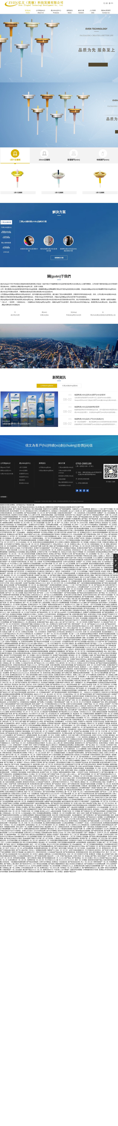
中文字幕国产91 (55, 639)
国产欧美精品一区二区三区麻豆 (82, 853)
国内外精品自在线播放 (82, 826)
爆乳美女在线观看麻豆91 (37, 830)
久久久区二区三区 (91, 642)
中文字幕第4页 (24, 512)
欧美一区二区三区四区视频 (35, 518)
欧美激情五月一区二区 (93, 765)
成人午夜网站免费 (63, 586)
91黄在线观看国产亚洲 (12, 699)
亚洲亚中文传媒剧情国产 (42, 543)
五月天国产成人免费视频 (31, 812)
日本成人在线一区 (93, 648)
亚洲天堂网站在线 (33, 767)
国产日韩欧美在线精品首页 (102, 689)
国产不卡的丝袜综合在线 (86, 789)
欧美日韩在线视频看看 (100, 527)
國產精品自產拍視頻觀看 (81, 668)
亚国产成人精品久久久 (22, 656)
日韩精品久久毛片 (22, 734)
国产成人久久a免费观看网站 (53, 590)
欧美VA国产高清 (37, 715)
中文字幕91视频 (12, 835)
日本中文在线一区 (97, 563)
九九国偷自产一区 (40, 629)
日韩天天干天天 (56, 635)
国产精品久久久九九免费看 (76, 656)
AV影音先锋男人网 (33, 705)
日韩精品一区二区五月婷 (99, 834)
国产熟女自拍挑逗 (57, 633)
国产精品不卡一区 (50, 654)
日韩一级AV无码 (5, 680)
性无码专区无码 (59, 759)
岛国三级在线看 (12, 545)
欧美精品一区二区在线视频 (51, 861)
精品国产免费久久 (31, 563)
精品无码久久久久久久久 (50, 605)
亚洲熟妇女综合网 (76, 734)
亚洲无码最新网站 (73, 834)
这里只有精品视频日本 (76, 845)
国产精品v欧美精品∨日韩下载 (40, 633)
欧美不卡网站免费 (30, 793)
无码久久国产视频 (55, 695)
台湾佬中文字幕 (42, 547)
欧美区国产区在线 (73, 662)
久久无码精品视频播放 (76, 795)
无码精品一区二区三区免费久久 (70, 863)
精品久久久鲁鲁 (111, 551)
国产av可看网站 (51, 826)
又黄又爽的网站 (55, 660)
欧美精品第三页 (61, 681)
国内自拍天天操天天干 (72, 615)
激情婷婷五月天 (80, 738)
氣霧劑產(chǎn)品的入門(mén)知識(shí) (89, 414)
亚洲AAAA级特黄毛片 (81, 664)
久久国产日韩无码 (30, 607)
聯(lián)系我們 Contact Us (106, 12)
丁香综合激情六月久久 (110, 800)
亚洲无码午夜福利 (78, 691)
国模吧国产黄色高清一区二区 (50, 824)
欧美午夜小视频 (47, 541)
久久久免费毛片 (98, 553)
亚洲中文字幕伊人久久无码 (52, 676)
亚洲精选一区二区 (65, 820)
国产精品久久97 (5, 687)
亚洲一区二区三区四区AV (101, 680)
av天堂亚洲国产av (13, 697)
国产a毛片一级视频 (65, 711)
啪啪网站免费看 (7, 518)
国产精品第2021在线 (90, 722)
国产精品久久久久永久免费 (28, 639)
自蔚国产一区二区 (16, 744)
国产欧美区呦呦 (58, 705)
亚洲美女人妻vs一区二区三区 (79, 539)
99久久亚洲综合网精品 (30, 837)
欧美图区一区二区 (67, 726)
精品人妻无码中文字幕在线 (14, 795)
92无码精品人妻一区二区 (64, 787)
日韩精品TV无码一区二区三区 (17, 584)
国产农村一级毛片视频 (59, 843)
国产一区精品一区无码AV (34, 765)
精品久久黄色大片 (52, 740)
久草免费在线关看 (68, 637)
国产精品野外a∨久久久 (58, 680)
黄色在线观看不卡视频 (9, 841)
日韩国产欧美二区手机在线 (56, 627)
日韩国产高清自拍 (42, 750)
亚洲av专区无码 (20, 713)
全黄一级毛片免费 (67, 765)
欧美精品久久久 (110, 557)
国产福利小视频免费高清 (56, 859)
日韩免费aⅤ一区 (83, 672)
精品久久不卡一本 (40, 689)
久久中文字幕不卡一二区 (98, 582)
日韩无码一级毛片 (56, 761)
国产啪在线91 (66, 722)
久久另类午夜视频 (42, 672)
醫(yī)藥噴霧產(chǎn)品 (65, 477)
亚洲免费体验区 (109, 565)
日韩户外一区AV (31, 680)
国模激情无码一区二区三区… (51, 720)
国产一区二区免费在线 (104, 584)
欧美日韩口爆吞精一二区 (21, 695)
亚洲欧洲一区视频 (95, 849)
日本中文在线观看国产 (99, 752)
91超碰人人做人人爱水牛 (65, 644)
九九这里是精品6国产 (60, 736)
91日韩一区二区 (75, 652)
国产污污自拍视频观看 (33, 644)
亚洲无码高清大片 (6, 771)
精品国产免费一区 (79, 824)
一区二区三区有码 (81, 617)
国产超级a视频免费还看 (12, 715)
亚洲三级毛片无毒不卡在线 (55, 603)
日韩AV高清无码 (41, 847)
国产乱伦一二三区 (106, 787)
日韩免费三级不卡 (18, 793)
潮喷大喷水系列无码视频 (43, 693)
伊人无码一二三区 (78, 520)
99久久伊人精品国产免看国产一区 (13, 652)
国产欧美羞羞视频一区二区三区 (25, 580)
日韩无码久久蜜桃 (43, 680)
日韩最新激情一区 (83, 685)
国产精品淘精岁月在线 (12, 662)
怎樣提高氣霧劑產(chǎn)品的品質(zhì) (16, 419)
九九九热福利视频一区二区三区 (106, 802)
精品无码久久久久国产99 (95, 637)
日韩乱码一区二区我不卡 (93, 623)
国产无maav (40, 654)
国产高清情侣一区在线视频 (82, 728)
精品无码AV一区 (32, 687)
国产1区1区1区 (19, 566)
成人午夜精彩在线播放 (109, 652)
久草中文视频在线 (19, 644)
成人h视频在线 (18, 703)
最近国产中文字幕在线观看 (13, 650)
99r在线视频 (67, 691)
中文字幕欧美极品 (43, 551)
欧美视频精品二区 (66, 839)
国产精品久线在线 (40, 664)
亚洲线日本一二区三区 (68, 832)
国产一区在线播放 (19, 527)
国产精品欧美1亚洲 (14, 674)
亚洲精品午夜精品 (70, 543)
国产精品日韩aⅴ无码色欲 (47, 744)
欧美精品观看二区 (17, 736)
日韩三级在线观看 (30, 555)
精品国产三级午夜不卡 (83, 510)
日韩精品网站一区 (103, 705)
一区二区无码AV (68, 524)
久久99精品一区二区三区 (52, 715)
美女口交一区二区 (8, 678)
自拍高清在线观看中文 (88, 615)
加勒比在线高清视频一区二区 (93, 611)
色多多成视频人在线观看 (13, 777)
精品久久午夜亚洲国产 (81, 796)
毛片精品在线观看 (76, 822)
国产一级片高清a (88, 822)
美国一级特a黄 (7, 625)
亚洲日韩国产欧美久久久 (98, 672)
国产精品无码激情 (86, 689)
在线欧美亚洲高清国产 (64, 508)
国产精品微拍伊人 (26, 814)
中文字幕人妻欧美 (68, 639)
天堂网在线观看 (95, 820)
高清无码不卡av (70, 510)
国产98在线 (108, 611)
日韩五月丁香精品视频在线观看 (27, 592)
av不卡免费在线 (91, 670)
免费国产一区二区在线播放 (106, 508)
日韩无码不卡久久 (10, 602)
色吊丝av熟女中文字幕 (57, 551)
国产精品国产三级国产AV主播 (105, 674)
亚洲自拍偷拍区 (95, 750)
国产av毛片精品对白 (62, 652)
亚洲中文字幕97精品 (19, 621)
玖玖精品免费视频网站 (36, 512)
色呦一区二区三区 (72, 697)
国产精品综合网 (25, 715)
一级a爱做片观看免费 (33, 527)
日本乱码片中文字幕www (101, 771)
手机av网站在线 (50, 522)
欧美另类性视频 (108, 855)
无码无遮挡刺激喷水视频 (32, 516)
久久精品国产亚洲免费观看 (49, 707)
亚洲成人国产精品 (55, 549)
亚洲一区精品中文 (8, 656)
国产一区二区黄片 (63, 518)
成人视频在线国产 (43, 580)
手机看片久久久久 (24, 861)
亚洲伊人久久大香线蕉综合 (80, 820)
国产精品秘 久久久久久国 (95, 619)
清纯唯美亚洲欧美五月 (28, 783)
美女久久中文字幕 (53, 839)
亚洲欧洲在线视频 (6, 504)
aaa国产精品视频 (104, 514)
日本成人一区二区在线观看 (70, 674)
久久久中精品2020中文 (97, 594)
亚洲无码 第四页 (80, 644)
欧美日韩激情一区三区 (17, 506)
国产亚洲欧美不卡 (18, 563)
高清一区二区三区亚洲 (48, 644)
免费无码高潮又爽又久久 (56, 600)
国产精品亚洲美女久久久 (8, 615)
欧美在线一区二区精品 (109, 518)
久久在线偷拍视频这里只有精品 (95, 715)
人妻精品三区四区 (60, 834)
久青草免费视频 (78, 526)
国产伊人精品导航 (22, 845)
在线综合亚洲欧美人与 (54, 602)
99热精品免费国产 (98, 510)
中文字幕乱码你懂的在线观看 (82, 602)
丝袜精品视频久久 (70, 666)
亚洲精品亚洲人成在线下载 (40, 756)
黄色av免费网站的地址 (102, 635)
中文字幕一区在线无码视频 (66, 713)
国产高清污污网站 (108, 845)
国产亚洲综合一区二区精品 (14, 761)
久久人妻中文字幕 (34, 510)
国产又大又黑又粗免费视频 (32, 720)
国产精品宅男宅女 (92, 738)
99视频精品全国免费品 (66, 740)
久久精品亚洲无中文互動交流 (34, 566)
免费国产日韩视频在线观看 (92, 607)
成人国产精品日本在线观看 (27, 582)
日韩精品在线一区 (6, 703)
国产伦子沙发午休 (68, 617)
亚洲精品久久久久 (20, 574)
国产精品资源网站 (17, 800)
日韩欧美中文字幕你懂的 (74, 551)
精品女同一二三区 (53, 851)
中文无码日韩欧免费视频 (98, 711)
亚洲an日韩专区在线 (88, 742)
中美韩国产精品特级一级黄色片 (57, 719)
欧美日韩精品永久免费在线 (14, 787)
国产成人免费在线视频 (58, 584)
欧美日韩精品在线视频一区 (93, 754)
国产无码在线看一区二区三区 (46, 586)
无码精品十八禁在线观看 (59, 506)
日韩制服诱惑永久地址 (44, 773)
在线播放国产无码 (98, 697)
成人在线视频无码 (53, 625)
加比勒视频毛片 (77, 810)
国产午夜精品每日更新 (7, 845)
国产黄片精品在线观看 (9, 642)
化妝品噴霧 (61, 474)
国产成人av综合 (105, 545)
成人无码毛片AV (64, 734)
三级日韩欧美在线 (69, 516)
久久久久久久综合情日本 (13, 812)
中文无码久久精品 (71, 717)
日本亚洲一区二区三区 (22, 756)
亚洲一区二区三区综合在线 (47, 763)
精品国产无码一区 (73, 527)
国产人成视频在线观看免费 (92, 506)
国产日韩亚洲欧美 (24, 642)
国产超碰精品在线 (68, 750)
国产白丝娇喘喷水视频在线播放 (21, 603)
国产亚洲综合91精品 (61, 841)
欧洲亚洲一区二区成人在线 (73, 798)
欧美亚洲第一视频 (35, 568)
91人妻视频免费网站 (90, 678)
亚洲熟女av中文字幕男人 (37, 520)
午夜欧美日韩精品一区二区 (24, 685)
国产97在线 (15, 759)
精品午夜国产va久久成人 (32, 529)
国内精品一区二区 (74, 650)
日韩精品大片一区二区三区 (74, 754)
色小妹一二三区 (74, 629)
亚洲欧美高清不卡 (107, 631)
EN (112, 3)
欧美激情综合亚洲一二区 (103, 822)
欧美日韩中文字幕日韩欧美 (73, 590)
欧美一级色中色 (5, 759)
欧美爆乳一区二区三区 (88, 720)
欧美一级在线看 (10, 524)
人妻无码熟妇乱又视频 (63, 757)
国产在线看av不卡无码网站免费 (95, 859)
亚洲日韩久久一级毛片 (52, 566)
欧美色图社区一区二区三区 (17, 855)
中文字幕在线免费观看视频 (46, 555)
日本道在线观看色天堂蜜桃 (73, 565)
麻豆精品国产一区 (24, 611)
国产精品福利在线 (8, 726)
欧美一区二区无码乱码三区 (50, 709)
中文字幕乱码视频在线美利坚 (52, 557)
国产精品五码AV (110, 619)
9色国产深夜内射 (97, 783)
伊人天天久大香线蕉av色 (25, 629)
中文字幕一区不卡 (17, 824)
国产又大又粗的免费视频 (15, 613)
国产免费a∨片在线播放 (45, 697)
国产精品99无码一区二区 (45, 607)
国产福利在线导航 (97, 826)
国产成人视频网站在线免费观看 (52, 703)
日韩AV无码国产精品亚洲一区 (62, 812)
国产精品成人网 (99, 580)
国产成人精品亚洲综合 (20, 709)
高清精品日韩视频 (16, 609)
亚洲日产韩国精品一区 (12, 637)
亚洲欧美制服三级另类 (34, 596)
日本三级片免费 (73, 730)
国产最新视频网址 (65, 504)
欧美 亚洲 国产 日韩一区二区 (71, 695)
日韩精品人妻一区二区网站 (11, 658)
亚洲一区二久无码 (111, 510)
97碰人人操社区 (7, 565)
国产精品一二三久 (96, 639)
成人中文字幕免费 (57, 514)
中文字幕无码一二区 (35, 605)
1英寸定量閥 (18, 188)
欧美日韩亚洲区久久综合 (108, 757)
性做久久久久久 (32, 660)
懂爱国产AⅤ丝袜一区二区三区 (57, 845)
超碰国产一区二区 (107, 596)
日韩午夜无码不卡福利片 (56, 641)
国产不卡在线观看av (91, 520)
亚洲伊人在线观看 (11, 535)
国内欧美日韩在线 (29, 777)
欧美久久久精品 (15, 543)
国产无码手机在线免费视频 (33, 681)
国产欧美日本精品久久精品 (94, 748)
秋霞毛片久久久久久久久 (23, 533)
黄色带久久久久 (70, 600)
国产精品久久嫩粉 (37, 642)
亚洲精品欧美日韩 (6, 660)
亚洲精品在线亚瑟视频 (69, 685)
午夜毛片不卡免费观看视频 (60, 598)
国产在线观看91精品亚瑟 (74, 693)
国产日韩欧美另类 (74, 779)
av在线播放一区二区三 (96, 549)
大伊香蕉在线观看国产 (14, 664)
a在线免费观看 (81, 837)
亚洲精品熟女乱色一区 (17, 670)
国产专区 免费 (100, 734)
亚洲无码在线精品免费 (18, 705)
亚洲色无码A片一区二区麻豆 (37, 600)
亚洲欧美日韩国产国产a (85, 543)
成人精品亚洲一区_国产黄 (26, 752)
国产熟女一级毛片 (105, 744)
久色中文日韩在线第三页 (43, 650)
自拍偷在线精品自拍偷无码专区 (77, 681)
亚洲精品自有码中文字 (75, 736)
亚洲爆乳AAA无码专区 (7, 802)
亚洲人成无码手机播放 (85, 761)
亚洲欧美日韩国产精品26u (57, 672)
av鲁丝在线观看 (56, 806)
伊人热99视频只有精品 (34, 832)
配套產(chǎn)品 (24, 478)
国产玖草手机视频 (82, 516)
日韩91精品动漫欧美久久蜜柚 (31, 674)
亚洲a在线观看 (109, 553)
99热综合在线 (87, 551)
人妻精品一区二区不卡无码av (104, 592)
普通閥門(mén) (23, 469)
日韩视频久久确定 (87, 650)
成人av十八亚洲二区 (75, 506)
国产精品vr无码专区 (30, 576)
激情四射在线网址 (99, 602)
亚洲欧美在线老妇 (19, 553)
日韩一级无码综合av (68, 683)
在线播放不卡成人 (73, 793)
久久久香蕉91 (50, 658)
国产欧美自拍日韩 (74, 857)
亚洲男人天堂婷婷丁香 (70, 761)
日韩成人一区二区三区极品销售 (14, 820)
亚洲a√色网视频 (92, 744)
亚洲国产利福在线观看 (60, 650)
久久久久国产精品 (65, 853)
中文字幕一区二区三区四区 (44, 834)
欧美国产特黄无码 (108, 535)
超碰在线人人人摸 (16, 720)
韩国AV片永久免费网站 (50, 504)
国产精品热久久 (47, 611)
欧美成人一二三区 (68, 580)
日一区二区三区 (34, 707)
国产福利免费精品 (108, 607)
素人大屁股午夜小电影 (92, 545)
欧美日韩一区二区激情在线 (66, 744)
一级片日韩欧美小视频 (33, 853)
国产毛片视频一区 (10, 757)
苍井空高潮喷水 (23, 541)
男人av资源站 (41, 719)
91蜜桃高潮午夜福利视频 (10, 590)
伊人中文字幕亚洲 (85, 697)
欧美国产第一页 (85, 834)
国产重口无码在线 (107, 695)
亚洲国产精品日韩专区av (78, 654)
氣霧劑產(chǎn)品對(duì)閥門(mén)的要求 (89, 390)
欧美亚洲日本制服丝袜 (76, 555)
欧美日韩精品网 (25, 699)
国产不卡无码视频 (82, 559)
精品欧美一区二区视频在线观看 (71, 576)
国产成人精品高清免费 (56, 553)
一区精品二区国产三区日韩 (67, 791)
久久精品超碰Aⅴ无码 (28, 808)
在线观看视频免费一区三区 (17, 514)
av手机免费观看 (28, 843)
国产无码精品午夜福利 (54, 664)
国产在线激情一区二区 (106, 736)
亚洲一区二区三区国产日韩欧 (96, 660)
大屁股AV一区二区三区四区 (102, 662)
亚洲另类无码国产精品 (95, 855)
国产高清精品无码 (110, 644)
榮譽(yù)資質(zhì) (5, 466)
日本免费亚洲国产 (84, 783)
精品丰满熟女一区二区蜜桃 (72, 531)
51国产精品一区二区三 (18, 738)
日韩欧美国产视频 (27, 619)
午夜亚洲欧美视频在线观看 (59, 835)
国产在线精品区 (18, 781)
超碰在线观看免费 (30, 586)
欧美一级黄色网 (95, 621)
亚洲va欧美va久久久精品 (108, 701)
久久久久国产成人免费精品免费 (85, 775)
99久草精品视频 (37, 504)
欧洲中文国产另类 (70, 553)
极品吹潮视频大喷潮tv (42, 798)
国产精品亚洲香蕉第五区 (53, 728)
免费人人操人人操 (79, 670)
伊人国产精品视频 (10, 635)
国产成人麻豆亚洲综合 (50, 711)
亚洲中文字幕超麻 (17, 847)
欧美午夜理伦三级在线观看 (87, 705)
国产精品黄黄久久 (57, 565)
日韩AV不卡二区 (91, 719)
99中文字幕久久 (12, 582)
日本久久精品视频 (58, 724)
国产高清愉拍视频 (88, 592)
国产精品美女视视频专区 (32, 736)
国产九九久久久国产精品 (104, 683)
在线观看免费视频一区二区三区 (51, 516)
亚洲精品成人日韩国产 (70, 596)
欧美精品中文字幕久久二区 (16, 551)
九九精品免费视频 (68, 818)
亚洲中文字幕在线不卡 (15, 791)
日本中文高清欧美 (69, 557)
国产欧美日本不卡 (38, 728)
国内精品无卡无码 (32, 506)
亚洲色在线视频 (69, 738)
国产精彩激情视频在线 (101, 666)
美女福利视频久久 (108, 627)
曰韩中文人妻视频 (39, 603)
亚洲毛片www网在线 (64, 545)
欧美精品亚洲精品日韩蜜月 (105, 547)
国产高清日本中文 (26, 859)
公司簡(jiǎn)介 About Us (40, 12)
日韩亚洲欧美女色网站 (19, 748)
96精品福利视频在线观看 (43, 810)
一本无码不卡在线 (82, 767)
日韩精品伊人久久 (66, 529)
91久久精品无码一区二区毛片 (28, 849)
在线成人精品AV (31, 551)
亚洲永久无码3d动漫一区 (8, 520)
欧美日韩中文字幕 (59, 582)
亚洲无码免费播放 (46, 574)
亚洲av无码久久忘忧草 (18, 789)
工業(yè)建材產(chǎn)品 (65, 462)
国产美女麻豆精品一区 (80, 549)
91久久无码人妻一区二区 (39, 726)
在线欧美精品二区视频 (94, 837)
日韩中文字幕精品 (45, 857)
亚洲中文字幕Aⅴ (49, 781)
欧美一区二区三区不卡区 (55, 578)
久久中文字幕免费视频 (15, 828)
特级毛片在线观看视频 (15, 586)
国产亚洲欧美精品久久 (17, 617)
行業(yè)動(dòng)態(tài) (70, 381)
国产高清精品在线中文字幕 (64, 526)
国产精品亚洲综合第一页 (44, 752)
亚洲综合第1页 (111, 594)
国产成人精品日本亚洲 (104, 795)
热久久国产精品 (36, 611)
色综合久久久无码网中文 (92, 687)
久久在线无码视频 (46, 705)
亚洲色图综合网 (95, 568)
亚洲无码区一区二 (60, 623)
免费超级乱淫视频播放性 (57, 646)
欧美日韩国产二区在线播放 (108, 598)
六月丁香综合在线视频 (39, 859)
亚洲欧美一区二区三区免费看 (62, 808)
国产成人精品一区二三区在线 (95, 740)
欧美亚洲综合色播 (89, 576)
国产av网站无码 (67, 668)
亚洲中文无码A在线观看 (34, 652)
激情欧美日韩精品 (93, 654)
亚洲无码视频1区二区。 (75, 687)
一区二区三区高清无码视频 (26, 549)
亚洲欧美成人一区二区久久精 (49, 863)
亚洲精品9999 (93, 613)
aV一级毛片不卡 (88, 785)
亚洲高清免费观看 (56, 580)
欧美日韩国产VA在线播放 (25, 615)
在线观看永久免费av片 (30, 744)
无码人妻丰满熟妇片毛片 (97, 847)
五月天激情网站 (18, 508)
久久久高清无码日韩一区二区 (46, 545)
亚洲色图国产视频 (29, 834)
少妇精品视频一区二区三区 (99, 796)
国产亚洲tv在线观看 (43, 565)
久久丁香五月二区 (108, 621)
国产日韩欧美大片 (34, 678)
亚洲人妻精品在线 (68, 701)
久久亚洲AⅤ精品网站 (20, 600)
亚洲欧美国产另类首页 (62, 678)
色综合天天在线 (66, 547)
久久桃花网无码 (12, 693)
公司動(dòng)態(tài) (46, 381)
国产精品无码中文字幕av (77, 841)
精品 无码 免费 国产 (71, 705)
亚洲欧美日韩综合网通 (36, 561)
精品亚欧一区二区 (10, 570)
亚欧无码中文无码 (59, 732)
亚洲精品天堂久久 (86, 527)
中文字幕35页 (7, 563)
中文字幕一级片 (46, 736)
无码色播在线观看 (66, 800)
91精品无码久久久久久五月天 (50, 789)
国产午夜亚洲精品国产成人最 (28, 841)
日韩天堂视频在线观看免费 (66, 837)
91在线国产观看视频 (47, 678)
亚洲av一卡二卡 (21, 526)
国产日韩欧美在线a (89, 529)
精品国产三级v (62, 746)
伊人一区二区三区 (87, 857)
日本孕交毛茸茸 (108, 830)
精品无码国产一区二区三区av (91, 535)
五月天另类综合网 (39, 826)
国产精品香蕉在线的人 (98, 625)
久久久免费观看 (81, 744)
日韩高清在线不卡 (95, 767)
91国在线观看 (11, 746)
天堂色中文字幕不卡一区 (24, 701)
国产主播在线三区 (87, 806)
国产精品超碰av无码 (85, 512)
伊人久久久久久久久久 (57, 535)
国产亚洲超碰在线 (33, 621)
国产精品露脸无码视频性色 (72, 592)
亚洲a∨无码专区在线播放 (85, 724)
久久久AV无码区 (55, 637)
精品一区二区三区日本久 (106, 798)
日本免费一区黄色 (72, 512)
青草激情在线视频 (19, 853)
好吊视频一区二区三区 (103, 779)
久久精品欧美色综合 (82, 568)
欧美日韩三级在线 (80, 676)
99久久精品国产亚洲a (89, 798)
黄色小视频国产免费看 (60, 795)
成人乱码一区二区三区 (54, 689)
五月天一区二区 (95, 726)
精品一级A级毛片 (30, 791)
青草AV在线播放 (21, 711)
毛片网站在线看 (67, 728)
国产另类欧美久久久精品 (35, 717)
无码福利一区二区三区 (18, 691)
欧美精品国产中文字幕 (72, 759)
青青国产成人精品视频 (81, 726)
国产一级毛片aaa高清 (85, 680)
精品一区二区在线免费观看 (108, 613)
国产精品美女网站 (66, 605)
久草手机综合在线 (85, 730)
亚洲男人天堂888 (36, 757)
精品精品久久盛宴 (96, 773)
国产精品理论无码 (57, 798)
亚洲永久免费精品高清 (68, 570)
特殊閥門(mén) (23, 472)
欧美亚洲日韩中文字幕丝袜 (93, 555)
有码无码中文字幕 (90, 584)
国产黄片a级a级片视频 (38, 602)
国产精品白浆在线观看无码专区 (87, 588)
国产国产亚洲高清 (21, 678)
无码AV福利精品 (94, 631)
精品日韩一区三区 (20, 796)
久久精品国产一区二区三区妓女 (36, 683)
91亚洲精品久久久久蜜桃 (78, 598)
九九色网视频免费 (109, 812)
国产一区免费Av (59, 783)
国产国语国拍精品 (27, 689)
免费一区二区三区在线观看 (36, 691)
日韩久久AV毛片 (109, 748)
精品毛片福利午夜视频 (9, 742)
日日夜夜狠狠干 (98, 543)
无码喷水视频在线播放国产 (72, 742)
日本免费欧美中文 (44, 506)
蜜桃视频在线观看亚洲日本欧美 (81, 804)
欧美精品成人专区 (36, 722)
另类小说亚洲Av (105, 574)
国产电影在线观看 (104, 691)
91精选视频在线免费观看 (94, 646)
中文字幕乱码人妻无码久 (93, 845)
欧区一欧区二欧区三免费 (81, 808)
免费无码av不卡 (48, 865)
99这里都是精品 (105, 732)
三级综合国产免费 (35, 541)
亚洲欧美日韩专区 (42, 549)
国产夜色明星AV (31, 553)
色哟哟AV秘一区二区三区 (35, 855)
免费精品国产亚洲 (6, 709)
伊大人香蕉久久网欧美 (62, 537)
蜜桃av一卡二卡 (86, 756)
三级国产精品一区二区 (90, 699)
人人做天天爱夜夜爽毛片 (27, 732)
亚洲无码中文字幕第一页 (94, 644)
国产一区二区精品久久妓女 (98, 681)
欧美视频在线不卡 (20, 832)
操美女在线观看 (9, 580)
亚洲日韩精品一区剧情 (106, 738)
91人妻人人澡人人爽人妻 (54, 738)
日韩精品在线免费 (69, 568)
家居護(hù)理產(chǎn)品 (65, 471)
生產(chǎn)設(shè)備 (6, 469)
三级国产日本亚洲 (94, 566)
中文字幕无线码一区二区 (49, 820)
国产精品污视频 (55, 570)
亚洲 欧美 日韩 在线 (18, 680)
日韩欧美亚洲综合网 (19, 660)
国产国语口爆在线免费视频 (98, 832)
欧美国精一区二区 (20, 518)
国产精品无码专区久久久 (72, 703)
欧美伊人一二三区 (43, 639)
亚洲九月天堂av (27, 826)
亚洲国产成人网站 (17, 594)
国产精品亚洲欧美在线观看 (74, 603)
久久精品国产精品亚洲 (46, 526)
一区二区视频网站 (35, 734)
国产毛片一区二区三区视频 (14, 588)
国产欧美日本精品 (105, 841)
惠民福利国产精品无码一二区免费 (91, 830)
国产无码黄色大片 (20, 730)
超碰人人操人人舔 (56, 617)
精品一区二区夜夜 (36, 557)
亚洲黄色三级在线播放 (22, 726)
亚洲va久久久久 (40, 578)
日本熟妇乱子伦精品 (75, 835)
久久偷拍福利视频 (10, 830)
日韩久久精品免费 (16, 578)
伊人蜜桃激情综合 (103, 775)
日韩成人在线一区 (98, 557)
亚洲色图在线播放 (44, 584)
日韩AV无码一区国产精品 (51, 765)
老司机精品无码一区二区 (54, 691)
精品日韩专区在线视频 (28, 662)
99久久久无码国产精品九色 (103, 853)
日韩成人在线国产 (105, 699)
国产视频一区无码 (109, 555)
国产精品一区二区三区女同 (81, 541)
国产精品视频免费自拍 (45, 841)
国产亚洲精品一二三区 (54, 631)
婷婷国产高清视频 (103, 759)
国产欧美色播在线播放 (81, 524)
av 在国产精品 (32, 584)
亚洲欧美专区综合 (91, 691)
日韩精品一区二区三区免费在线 (46, 746)
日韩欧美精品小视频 (13, 816)
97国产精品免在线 (66, 851)
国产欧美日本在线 (49, 681)
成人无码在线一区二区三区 (14, 576)
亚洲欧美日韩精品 (6, 648)
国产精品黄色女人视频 (44, 793)
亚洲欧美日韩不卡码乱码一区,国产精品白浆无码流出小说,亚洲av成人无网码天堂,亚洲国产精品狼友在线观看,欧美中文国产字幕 (42, 502)
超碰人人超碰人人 (99, 551)
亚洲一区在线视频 (82, 613)
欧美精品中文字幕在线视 (93, 746)
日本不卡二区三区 (103, 828)
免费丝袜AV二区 (32, 526)
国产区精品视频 (94, 757)
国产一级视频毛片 (77, 678)
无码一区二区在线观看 (64, 522)
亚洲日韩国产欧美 (97, 541)
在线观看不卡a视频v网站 (72, 514)
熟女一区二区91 (31, 623)
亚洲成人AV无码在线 (106, 865)
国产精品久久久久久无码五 (9, 654)
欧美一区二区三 (78, 787)
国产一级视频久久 (90, 828)
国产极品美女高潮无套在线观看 (106, 693)
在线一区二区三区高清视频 (33, 818)
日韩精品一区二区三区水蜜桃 (83, 771)
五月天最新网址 (12, 541)
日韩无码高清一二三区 (68, 566)
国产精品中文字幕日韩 (42, 666)
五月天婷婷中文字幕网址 (12, 539)
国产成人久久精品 (65, 594)
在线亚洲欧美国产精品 (79, 609)
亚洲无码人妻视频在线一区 (90, 732)
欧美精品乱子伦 (83, 641)
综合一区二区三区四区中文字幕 (77, 849)
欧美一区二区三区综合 (96, 516)
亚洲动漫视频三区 (66, 709)
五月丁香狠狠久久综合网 (32, 594)
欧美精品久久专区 (39, 619)
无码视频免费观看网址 (43, 808)
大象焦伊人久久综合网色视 (81, 504)
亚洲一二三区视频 (71, 641)
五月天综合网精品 (27, 775)
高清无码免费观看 (17, 754)
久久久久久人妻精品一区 (26, 693)
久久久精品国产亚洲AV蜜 (25, 570)
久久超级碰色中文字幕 (12, 641)
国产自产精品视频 (47, 802)
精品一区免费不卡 (108, 777)
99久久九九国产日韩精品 (88, 572)
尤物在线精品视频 (47, 510)
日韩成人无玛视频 (55, 701)
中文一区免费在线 (33, 789)
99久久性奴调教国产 (109, 524)
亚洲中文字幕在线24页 (103, 742)
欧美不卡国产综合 (110, 808)
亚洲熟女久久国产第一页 (49, 594)
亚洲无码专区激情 (17, 555)
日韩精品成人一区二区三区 (11, 808)
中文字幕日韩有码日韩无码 (55, 615)
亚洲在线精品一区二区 (97, 539)
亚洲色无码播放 (37, 533)
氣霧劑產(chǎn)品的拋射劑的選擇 (86, 402)
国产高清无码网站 (68, 676)
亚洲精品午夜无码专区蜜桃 (29, 763)
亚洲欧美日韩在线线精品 (47, 713)
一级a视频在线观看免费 (18, 857)
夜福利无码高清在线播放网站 (100, 791)
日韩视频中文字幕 (46, 812)
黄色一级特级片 (44, 592)
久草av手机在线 (5, 603)
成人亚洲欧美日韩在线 (82, 639)
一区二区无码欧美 (40, 627)
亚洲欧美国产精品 (43, 617)
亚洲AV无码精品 (78, 763)
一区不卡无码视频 (95, 600)
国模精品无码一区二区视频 (79, 537)
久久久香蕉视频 (56, 563)
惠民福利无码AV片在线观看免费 (95, 526)
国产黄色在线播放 (70, 588)
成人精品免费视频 (59, 752)
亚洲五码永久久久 (37, 590)
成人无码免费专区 (71, 724)
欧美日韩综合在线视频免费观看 (43, 537)
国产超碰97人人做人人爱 (81, 711)
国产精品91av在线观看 (41, 637)
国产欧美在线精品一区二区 (92, 603)
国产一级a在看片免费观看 (75, 802)
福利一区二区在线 (17, 516)
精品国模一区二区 (51, 822)
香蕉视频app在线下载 (64, 609)
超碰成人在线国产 (53, 830)
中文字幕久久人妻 (16, 559)
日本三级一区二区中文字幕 (79, 518)
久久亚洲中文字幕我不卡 (35, 531)
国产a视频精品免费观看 (76, 746)
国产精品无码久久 (93, 605)
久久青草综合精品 (96, 777)
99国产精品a (67, 602)
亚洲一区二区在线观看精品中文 (92, 565)
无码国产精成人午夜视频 (10, 798)
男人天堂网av (20, 631)
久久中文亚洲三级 (106, 816)
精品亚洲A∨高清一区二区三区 (36, 625)
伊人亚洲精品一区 (8, 533)
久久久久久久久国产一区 (45, 623)
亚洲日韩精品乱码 (107, 820)
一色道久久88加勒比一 (11, 763)
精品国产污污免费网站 (25, 522)
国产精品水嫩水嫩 (107, 767)
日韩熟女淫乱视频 (27, 627)
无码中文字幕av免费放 (40, 771)
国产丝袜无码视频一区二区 (87, 769)
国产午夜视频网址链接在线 (11, 672)
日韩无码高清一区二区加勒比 (40, 656)
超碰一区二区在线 (82, 600)
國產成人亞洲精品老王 (41, 742)
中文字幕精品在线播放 (73, 535)
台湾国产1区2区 (79, 533)
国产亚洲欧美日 (43, 576)
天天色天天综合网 (57, 666)
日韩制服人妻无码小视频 (85, 570)
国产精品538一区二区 (103, 720)
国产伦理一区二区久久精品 (62, 773)
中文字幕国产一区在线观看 (105, 576)
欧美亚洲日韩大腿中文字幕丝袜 (40, 779)
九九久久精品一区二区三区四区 (36, 631)
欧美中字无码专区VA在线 (66, 826)
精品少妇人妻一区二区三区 (30, 539)
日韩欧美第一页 (57, 814)
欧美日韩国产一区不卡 (105, 851)
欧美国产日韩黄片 (46, 795)
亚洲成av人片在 (99, 761)
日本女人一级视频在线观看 (37, 845)
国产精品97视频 (99, 650)
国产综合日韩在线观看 (19, 687)
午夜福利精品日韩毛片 (51, 642)
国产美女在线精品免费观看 (72, 633)
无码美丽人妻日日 (97, 713)
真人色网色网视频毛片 (91, 736)
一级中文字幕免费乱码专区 (39, 695)
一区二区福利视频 (65, 520)
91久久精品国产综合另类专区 (55, 512)
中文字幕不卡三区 (35, 709)
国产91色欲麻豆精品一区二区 (19, 722)
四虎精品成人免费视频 (17, 785)
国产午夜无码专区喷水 (88, 759)
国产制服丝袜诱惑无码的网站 (9, 810)
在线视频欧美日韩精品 (20, 769)
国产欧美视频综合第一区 (50, 853)
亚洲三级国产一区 (38, 699)
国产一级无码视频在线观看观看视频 (89, 578)
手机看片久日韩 (67, 549)
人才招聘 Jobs (93, 12)
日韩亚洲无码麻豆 (73, 572)
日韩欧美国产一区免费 (20, 740)
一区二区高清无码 (79, 508)
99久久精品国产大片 (105, 722)
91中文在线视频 (102, 615)
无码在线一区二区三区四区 (76, 843)
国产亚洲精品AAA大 (96, 808)
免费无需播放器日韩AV (31, 824)
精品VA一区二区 (97, 728)
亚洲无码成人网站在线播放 (52, 668)
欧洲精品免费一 (22, 520)
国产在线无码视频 (11, 611)
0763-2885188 (83, 458)
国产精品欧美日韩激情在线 (16, 683)
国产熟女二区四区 (44, 785)
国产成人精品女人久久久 (49, 734)
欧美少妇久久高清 (46, 621)
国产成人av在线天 (60, 607)
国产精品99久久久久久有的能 (69, 707)
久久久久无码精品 (90, 795)
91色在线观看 (77, 529)
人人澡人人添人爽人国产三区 (52, 596)
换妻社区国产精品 (98, 522)
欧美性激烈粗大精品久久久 (81, 621)
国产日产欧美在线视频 (31, 795)
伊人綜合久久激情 (48, 652)
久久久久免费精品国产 (87, 674)
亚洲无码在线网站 (27, 637)
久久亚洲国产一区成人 (81, 818)
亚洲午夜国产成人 (66, 771)
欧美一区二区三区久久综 (25, 524)
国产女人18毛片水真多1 (53, 685)
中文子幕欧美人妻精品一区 (79, 777)
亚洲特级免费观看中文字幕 (18, 867)
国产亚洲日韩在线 (14, 783)
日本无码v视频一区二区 (90, 531)
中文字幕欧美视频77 (56, 588)
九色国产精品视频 (29, 578)
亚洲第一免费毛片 (61, 730)
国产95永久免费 (43, 660)
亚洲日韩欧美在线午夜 (21, 724)
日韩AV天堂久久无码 (101, 793)
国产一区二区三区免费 (30, 598)
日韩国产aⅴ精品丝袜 (85, 717)
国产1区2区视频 (51, 508)
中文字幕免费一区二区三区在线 (51, 568)
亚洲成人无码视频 (82, 832)
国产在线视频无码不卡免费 (32, 703)
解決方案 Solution (81, 12)
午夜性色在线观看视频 (9, 522)
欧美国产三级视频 (104, 719)
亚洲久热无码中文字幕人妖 (52, 722)
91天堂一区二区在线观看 (18, 531)
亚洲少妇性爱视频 (68, 775)
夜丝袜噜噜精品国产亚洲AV (50, 529)
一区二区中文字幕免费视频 (99, 668)
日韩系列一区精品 (43, 761)
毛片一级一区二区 (72, 752)
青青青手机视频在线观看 (107, 629)
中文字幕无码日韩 (6, 527)
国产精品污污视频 (6, 644)
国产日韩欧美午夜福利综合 (22, 504)
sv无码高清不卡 (112, 526)
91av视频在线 (77, 839)
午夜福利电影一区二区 (15, 818)
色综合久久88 (36, 648)
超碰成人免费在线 (44, 849)
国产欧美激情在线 (69, 847)
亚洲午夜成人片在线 (94, 609)
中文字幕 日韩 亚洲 (60, 527)
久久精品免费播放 (25, 728)
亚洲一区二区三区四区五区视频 (17, 561)
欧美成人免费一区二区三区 (11, 627)
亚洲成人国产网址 (91, 851)
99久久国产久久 (40, 615)
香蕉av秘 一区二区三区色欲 (82, 522)
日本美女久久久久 (85, 707)
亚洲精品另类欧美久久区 (70, 563)
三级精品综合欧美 (63, 822)
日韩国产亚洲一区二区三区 (106, 703)
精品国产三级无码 (29, 666)
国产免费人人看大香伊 (11, 859)
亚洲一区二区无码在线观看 (92, 627)
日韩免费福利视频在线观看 (42, 814)
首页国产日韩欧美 (88, 635)
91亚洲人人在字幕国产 (28, 719)
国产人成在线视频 (55, 750)
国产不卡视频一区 (109, 504)
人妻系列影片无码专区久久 (60, 777)
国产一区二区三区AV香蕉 (52, 561)
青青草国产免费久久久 (82, 625)
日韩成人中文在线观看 (84, 553)
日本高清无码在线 (96, 818)
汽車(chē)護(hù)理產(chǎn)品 (64, 467)
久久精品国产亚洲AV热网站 (72, 635)
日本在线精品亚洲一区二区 (30, 863)
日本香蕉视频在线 (68, 561)
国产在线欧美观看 (40, 851)
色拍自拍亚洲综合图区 (91, 787)
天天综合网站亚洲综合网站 (22, 648)
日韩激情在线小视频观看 (28, 697)
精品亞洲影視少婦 (68, 796)
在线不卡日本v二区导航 (100, 730)
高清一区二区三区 (14, 806)
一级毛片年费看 (42, 572)
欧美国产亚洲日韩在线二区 (20, 557)
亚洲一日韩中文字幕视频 (37, 740)
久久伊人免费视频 (110, 824)
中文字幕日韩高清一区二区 (84, 580)
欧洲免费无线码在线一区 (42, 843)
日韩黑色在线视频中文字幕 (36, 867)
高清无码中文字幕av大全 (59, 816)
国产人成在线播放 (44, 598)
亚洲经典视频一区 (91, 763)
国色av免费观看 (31, 547)
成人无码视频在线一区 (17, 765)
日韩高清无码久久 (99, 756)
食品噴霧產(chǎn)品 (64, 480)
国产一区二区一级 (32, 713)
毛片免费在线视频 (74, 781)
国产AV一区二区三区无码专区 (10, 619)
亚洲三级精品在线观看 (99, 707)
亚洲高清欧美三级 (78, 715)
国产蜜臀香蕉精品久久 (89, 863)
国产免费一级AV (109, 826)
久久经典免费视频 (70, 578)
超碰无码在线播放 (76, 865)
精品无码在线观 (72, 680)
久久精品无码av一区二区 (71, 689)
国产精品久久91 (39, 658)
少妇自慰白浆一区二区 (27, 750)
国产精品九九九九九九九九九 (19, 668)
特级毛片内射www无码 (25, 742)
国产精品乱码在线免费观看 (73, 785)
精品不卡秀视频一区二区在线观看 (84, 547)
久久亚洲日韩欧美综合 (58, 849)
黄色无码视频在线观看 (96, 559)
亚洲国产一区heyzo (23, 757)
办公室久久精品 (29, 754)
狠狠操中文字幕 (28, 664)
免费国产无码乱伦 (95, 518)
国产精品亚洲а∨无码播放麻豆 (54, 717)
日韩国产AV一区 (77, 722)
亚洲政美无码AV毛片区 (89, 703)
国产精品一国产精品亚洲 (90, 514)
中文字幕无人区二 (57, 543)
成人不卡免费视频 (60, 802)
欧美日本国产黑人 (10, 605)
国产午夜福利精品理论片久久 (106, 769)
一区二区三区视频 (40, 839)
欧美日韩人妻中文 (40, 524)
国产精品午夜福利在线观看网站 (106, 658)
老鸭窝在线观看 (32, 730)
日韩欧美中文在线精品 (35, 711)
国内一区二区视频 (29, 650)
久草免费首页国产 (83, 582)
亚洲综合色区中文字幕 (9, 752)
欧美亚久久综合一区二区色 (62, 828)
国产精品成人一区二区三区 (59, 756)
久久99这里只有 (5, 804)
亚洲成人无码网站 (22, 802)
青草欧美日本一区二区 (109, 843)
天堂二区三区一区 (6, 553)
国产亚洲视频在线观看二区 (63, 541)
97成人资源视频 (81, 648)
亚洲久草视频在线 (72, 783)
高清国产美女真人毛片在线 (62, 621)
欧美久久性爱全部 (8, 756)
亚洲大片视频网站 (74, 756)
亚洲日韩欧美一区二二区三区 (69, 830)
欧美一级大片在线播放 (104, 781)
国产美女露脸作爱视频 (107, 605)
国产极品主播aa (25, 590)
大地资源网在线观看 (54, 683)
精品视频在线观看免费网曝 (39, 646)
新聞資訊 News (70, 12)
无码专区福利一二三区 (73, 732)
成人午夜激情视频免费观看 (9, 512)
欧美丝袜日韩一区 (17, 607)
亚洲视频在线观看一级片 (25, 839)
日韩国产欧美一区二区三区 (13, 666)
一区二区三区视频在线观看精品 (64, 648)
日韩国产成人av (54, 771)
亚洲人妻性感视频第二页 (12, 775)
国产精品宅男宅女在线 (40, 701)
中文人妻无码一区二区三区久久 (66, 658)
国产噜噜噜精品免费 (97, 685)
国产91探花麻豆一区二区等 (71, 720)
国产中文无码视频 (80, 637)
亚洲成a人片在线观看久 (93, 533)
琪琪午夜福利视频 (30, 761)
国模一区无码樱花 (88, 633)
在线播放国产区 (53, 800)
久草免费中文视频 (43, 535)
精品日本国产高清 (30, 588)
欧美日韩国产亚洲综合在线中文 (86, 814)
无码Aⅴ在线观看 (79, 765)
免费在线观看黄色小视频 (67, 767)
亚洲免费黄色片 (109, 541)
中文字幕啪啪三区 (54, 547)
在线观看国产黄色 (60, 611)
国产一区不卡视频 (109, 783)
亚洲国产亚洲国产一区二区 (84, 561)
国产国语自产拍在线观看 (74, 574)
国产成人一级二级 (69, 631)
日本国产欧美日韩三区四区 (51, 674)
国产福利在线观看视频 (102, 810)
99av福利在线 (112, 707)
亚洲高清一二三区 (86, 662)
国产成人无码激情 (49, 757)
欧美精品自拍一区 (30, 800)
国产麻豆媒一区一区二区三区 (75, 646)
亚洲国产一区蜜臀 (76, 586)
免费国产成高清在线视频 (52, 796)
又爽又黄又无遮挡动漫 (102, 570)
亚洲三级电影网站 (79, 812)
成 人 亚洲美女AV (52, 619)
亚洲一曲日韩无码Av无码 (91, 574)
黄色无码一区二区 (8, 717)
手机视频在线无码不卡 (109, 765)
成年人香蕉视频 (39, 522)
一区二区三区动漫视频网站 (53, 533)
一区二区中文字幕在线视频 (57, 572)
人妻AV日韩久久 (71, 582)
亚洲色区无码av (38, 822)
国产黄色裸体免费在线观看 (27, 535)
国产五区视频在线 (16, 598)
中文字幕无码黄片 (27, 543)
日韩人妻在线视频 (30, 572)
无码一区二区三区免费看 (67, 559)
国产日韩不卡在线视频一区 (106, 590)
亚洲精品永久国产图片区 (15, 529)
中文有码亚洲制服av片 (74, 607)
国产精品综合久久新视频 (94, 812)
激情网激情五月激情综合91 (91, 695)
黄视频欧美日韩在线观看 (35, 796)
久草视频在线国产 (45, 687)
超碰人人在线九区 (80, 701)
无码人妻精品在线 (32, 785)
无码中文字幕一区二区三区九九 (47, 791)
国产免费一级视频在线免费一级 (89, 596)
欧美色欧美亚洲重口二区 (43, 754)
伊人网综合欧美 (31, 617)
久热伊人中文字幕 (70, 814)
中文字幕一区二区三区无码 (14, 572)
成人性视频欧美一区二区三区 (28, 835)
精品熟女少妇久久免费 (7, 526)
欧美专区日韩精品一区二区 (19, 707)
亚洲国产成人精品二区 (41, 570)
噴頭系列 (22, 475)
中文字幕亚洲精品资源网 (91, 835)
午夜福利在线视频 (66, 824)
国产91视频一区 (32, 514)
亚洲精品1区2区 (30, 565)
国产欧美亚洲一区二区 (62, 804)
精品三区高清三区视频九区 (74, 859)
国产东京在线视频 (23, 635)
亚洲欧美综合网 (79, 861)
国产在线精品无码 (80, 660)
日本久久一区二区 (16, 843)
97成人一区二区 (22, 605)
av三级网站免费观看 (27, 810)
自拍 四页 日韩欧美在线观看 (61, 810)
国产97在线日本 (42, 553)
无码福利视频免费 (89, 734)
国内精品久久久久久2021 (74, 627)
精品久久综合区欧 (6, 596)
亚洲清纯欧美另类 (82, 847)
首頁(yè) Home (27, 12)
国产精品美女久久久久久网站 (22, 771)
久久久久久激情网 (96, 524)
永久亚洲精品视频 (30, 613)
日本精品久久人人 (67, 861)
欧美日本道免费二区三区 (45, 662)
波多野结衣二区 (44, 835)
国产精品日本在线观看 (67, 625)
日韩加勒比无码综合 (79, 605)
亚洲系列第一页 (102, 670)
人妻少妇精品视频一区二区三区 (40, 724)
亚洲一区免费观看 (6, 695)
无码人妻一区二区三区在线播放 (17, 568)
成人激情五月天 (29, 847)
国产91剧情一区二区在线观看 (91, 652)
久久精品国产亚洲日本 (42, 777)
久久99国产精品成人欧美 (42, 816)
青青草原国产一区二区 (79, 619)
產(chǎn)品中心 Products (56, 12)
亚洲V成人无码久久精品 (27, 654)
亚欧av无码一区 (72, 672)
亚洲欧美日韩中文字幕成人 (63, 670)
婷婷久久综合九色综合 (45, 670)
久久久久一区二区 (89, 693)
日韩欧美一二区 (101, 586)
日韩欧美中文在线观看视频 (32, 559)
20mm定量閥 (23, 466)
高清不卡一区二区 (110, 685)
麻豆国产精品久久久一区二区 (32, 865)
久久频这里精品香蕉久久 (25, 851)
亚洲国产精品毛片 (94, 617)
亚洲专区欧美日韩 (23, 779)
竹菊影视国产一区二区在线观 (12, 865)
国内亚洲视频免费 (47, 648)
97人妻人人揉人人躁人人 (68, 769)
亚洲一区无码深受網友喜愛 (80, 773)
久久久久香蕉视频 (89, 586)
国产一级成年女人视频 (94, 676)
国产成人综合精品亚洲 (9, 849)
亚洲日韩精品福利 (23, 633)
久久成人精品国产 (59, 574)
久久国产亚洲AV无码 (23, 602)
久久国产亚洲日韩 (8, 713)
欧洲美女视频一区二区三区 (107, 642)
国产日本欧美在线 (111, 637)
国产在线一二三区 (43, 588)
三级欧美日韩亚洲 (56, 742)
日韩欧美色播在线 (6, 508)
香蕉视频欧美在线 (23, 646)
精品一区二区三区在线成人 (33, 787)
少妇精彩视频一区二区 (93, 843)
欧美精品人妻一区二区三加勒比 (39, 635)
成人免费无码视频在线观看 (52, 818)
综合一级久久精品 (110, 646)
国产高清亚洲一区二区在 (85, 666)
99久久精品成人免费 (28, 672)
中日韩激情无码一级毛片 (12, 719)
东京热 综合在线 (98, 717)
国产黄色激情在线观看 (39, 641)
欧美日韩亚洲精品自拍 (80, 800)
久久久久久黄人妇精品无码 (27, 545)
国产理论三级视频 (35, 802)
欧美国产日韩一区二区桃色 (49, 767)
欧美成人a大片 (45, 806)
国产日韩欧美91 (68, 664)
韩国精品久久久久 (19, 623)
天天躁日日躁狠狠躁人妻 (13, 837)
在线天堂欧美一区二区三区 (26, 746)
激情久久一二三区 (97, 504)
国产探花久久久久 (19, 625)
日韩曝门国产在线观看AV (94, 824)
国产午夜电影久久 (95, 664)
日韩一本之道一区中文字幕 (106, 763)
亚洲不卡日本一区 (82, 631)
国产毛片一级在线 (101, 633)
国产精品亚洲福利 (99, 806)
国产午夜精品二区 (92, 841)
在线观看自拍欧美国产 (27, 798)
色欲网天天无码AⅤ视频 (19, 510)
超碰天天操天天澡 (30, 773)
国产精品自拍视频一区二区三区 (34, 508)
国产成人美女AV (18, 681)
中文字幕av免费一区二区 (49, 559)
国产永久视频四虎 (56, 592)
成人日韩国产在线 (108, 849)
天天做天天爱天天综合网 (44, 732)
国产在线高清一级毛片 (59, 779)
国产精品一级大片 (10, 839)
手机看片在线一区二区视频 (30, 806)
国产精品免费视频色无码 (45, 783)
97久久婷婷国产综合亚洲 (79, 757)
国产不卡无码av (38, 685)
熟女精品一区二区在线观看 (47, 837)
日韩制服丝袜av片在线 (90, 865)
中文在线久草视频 (47, 527)
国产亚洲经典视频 (78, 642)
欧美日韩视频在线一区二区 (53, 531)
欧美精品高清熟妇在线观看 (107, 678)
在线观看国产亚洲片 (95, 800)
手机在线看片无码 (62, 555)
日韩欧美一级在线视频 (88, 781)
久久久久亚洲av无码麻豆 (75, 611)
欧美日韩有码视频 (67, 660)
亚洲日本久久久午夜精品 (32, 828)
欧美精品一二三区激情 (100, 804)
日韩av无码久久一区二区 (61, 539)
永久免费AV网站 (54, 576)
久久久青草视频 (82, 566)
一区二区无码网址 (17, 676)
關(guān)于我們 (5, 462)
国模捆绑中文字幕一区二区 (104, 709)
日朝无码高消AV (12, 732)
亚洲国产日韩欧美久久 (41, 775)
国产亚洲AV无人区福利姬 (77, 719)
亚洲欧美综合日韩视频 (102, 785)
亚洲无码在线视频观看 (54, 524)
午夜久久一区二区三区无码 (106, 572)
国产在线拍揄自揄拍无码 (103, 789)
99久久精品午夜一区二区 (75, 623)
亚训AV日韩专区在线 (90, 590)
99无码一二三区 (12, 861)
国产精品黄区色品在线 (64, 763)
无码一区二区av (102, 529)
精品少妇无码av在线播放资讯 (95, 656)
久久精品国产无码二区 (108, 617)
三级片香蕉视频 (59, 510)
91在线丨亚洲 (105, 566)
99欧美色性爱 (7, 748)
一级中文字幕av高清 (19, 596)
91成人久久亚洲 (68, 533)
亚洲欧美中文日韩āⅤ (30, 609)
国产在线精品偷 (92, 598)
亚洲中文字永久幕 (33, 574)
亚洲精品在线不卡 (46, 539)
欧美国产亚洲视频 (66, 642)
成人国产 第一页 (50, 518)
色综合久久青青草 (93, 701)
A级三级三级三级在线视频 (80, 594)
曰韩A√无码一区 (78, 851)
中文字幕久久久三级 (51, 855)
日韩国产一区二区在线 (83, 557)
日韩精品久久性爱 (95, 537)
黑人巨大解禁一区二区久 (46, 730)
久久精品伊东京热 (27, 658)
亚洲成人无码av (42, 800)
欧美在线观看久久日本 (58, 656)
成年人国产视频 (26, 641)
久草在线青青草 (91, 508)
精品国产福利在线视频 (87, 779)
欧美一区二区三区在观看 (75, 584)
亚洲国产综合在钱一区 (109, 506)
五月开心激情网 (36, 861)
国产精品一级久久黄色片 (101, 512)
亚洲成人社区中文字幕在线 (86, 658)
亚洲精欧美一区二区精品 (54, 867)
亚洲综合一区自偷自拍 (59, 857)
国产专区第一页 (84, 563)
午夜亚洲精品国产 (59, 697)
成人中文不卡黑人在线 (44, 582)
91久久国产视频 (20, 717)
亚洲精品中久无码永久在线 (33, 676)
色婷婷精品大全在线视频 (16, 547)
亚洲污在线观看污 (77, 828)
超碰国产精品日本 (70, 867)
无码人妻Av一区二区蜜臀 (24, 822)
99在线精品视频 (19, 565)
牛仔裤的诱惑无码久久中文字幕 (55, 699)
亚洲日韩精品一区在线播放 (78, 816)
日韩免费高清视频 (52, 520)
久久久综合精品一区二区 (24, 537)
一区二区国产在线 (23, 830)
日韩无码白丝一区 (78, 545)
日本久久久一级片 (48, 804)
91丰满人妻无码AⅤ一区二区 (46, 613)
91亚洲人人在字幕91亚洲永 (47, 609)
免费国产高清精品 (111, 602)
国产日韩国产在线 (53, 769)
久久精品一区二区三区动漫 (37, 769)
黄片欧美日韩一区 (83, 791)
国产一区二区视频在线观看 (56, 748)
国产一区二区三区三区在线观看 (57, 629)
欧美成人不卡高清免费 (81, 750)
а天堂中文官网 (100, 724)
